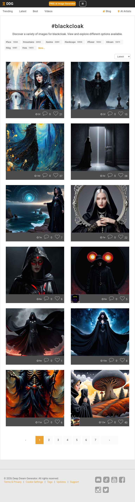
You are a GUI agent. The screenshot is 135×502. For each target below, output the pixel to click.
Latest (22, 11)
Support (74, 482)
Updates (61, 482)
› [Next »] (109, 440)
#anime (53, 42)
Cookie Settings (34, 482)
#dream (114, 42)
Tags (49, 482)
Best (35, 11)
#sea (28, 48)
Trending (8, 11)
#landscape (74, 42)
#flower (95, 42)
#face (13, 42)
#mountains (33, 42)
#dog (12, 48)
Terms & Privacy (12, 482)
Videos (48, 11)
